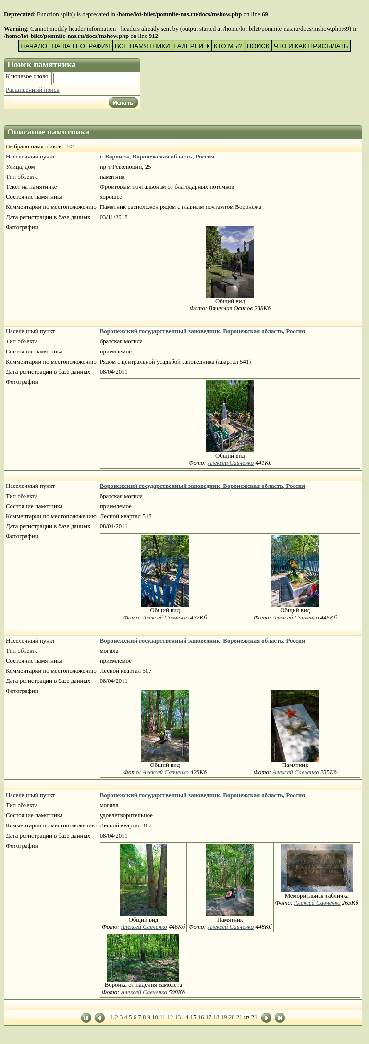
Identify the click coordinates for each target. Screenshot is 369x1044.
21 (239, 1017)
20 (232, 1017)
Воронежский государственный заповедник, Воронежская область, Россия (202, 331)
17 (209, 1017)
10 (155, 1017)
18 (216, 1017)
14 (186, 1017)
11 (162, 1017)
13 (178, 1017)
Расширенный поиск (33, 89)
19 (224, 1017)
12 (170, 1017)
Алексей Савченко (231, 463)
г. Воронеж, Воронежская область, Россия (157, 156)
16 (201, 1017)
